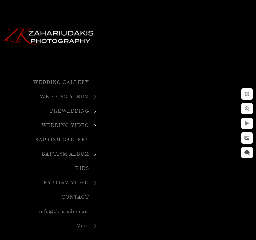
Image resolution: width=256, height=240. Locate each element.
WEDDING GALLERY (61, 82)
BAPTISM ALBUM (65, 154)
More (82, 226)
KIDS (82, 168)
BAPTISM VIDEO (66, 183)
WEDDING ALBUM (64, 97)
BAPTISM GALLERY (62, 140)
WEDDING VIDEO (65, 125)
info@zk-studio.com (64, 211)
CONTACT (75, 197)
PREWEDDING (69, 111)
